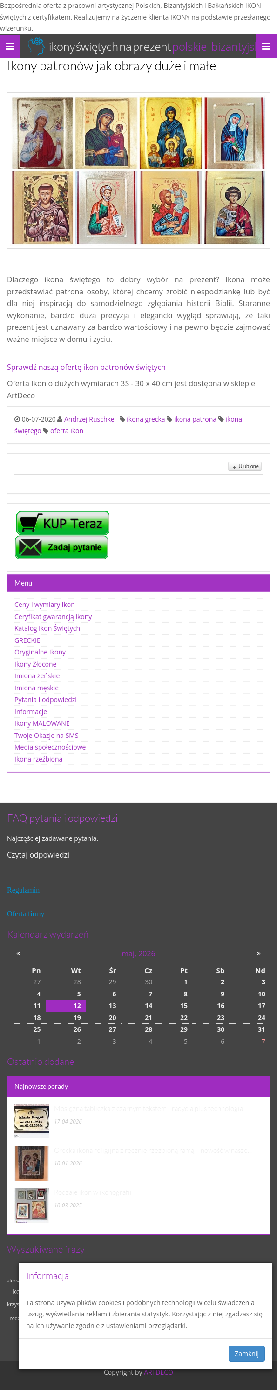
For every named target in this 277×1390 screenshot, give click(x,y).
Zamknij (247, 1353)
